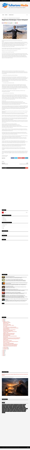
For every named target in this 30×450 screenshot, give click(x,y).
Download (10, 407)
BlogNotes (21, 406)
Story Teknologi (5, 338)
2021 (3, 353)
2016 (3, 321)
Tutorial (25, 411)
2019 (3, 351)
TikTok (12, 411)
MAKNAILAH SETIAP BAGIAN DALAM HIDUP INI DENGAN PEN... (12, 339)
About (4, 0)
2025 (3, 357)
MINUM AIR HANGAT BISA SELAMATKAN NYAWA (10, 337)
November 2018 (5, 349)
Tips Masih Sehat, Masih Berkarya (8, 332)
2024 (3, 356)
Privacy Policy (10, 0)
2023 (3, 355)
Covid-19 (3, 407)
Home (2, 0)
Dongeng (7, 407)
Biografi (4, 227)
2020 (3, 352)
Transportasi (17, 411)
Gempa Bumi (20, 407)
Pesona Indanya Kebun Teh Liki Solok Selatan (9, 328)
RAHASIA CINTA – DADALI (6, 324)
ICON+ (23, 407)
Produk (3, 411)
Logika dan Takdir (5, 334)
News (8, 410)
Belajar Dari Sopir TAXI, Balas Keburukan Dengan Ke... (10, 343)
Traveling (22, 411)
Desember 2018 (5, 350)
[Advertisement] (15, 11)
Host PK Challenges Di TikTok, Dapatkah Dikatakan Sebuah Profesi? (14, 281)
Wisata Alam (4, 220)
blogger (27, 169)
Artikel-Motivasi (5, 226)
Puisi (3, 230)
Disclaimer (7, 0)
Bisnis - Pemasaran (16, 406)
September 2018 (5, 323)
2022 (3, 354)
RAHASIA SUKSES (5, 341)
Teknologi (9, 411)
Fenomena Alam (15, 407)
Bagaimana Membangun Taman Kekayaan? (9, 331)
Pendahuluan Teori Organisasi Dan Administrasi (10, 347)
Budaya (4, 219)
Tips (14, 411)
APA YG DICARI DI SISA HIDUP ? (7, 342)
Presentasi (26, 410)
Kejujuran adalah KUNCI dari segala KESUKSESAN (10, 346)
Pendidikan (16, 410)
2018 (3, 322)
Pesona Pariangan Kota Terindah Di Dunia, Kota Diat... (11, 329)
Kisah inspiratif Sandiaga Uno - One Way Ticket (10, 333)
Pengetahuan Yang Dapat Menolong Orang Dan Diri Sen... (11, 340)
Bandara (8, 406)
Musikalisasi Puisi (4, 410)
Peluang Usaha (12, 410)
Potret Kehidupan (21, 410)
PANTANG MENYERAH (6, 330)
